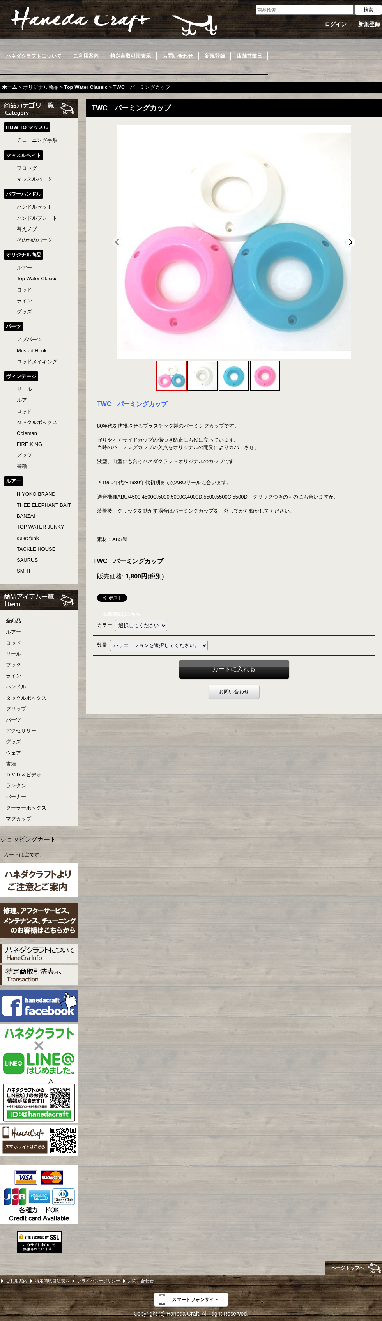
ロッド (13, 643)
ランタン (16, 786)
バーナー (16, 796)
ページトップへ (347, 1268)
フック (13, 665)
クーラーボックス (26, 808)
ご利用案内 (16, 1281)
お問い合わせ (234, 692)
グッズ (13, 741)
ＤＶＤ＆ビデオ (23, 775)
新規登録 (369, 24)
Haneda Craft (113, 21)
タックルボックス (26, 698)
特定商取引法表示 (52, 1281)
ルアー (13, 632)
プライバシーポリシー (98, 1281)
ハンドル (16, 687)
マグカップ (18, 819)
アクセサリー (21, 731)
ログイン (336, 24)
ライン (13, 676)
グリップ (16, 709)
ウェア (13, 753)
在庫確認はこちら (121, 614)
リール (13, 654)
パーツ (13, 720)
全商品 (13, 621)
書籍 (11, 764)
